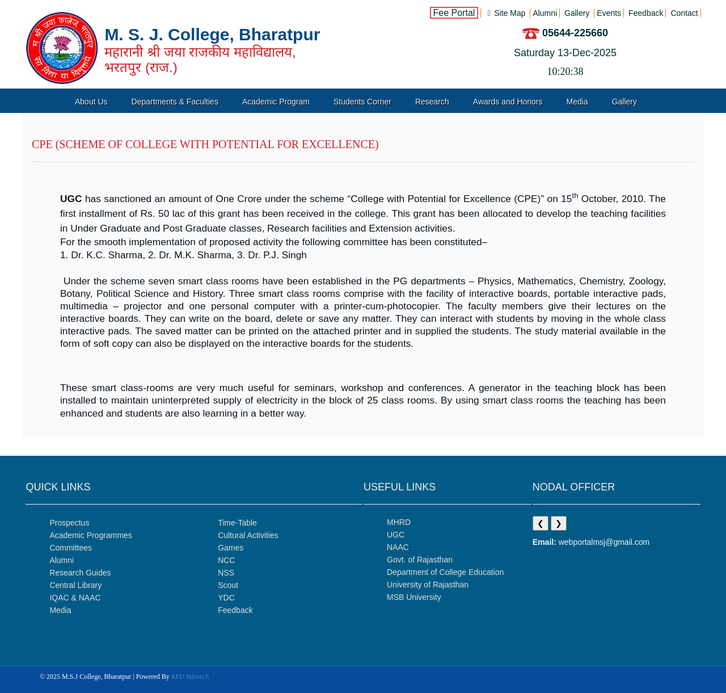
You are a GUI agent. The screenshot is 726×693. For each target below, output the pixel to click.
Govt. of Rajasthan (420, 559)
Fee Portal (454, 13)
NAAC (398, 547)
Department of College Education (445, 572)
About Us (91, 101)
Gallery (624, 101)
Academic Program (276, 101)
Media (577, 101)
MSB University (414, 597)
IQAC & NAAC (74, 597)
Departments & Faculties (175, 101)
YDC (226, 597)
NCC (226, 560)
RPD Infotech (190, 677)
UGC (395, 534)
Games (230, 547)
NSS (226, 572)
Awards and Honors (508, 101)
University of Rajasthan (427, 584)
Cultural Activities (248, 535)
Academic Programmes (90, 535)
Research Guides (80, 572)
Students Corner (362, 101)
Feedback (235, 610)
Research (432, 101)
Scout (228, 585)
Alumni (61, 560)
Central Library (75, 585)
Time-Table (237, 522)
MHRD (399, 522)
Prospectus (69, 522)
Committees (70, 547)
